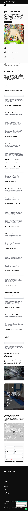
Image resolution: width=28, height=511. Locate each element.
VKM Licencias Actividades (9, 5)
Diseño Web (6, 508)
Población (15, 451)
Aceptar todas (6, 2)
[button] (14, 432)
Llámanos (15, 21)
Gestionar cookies (12, 2)
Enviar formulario (14, 461)
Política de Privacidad (14, 458)
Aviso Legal (5, 491)
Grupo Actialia (10, 508)
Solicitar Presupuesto (8, 21)
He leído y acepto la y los (13, 459)
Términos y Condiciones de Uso (8, 494)
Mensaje (6, 454)
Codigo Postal (7, 451)
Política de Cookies (6, 492)
